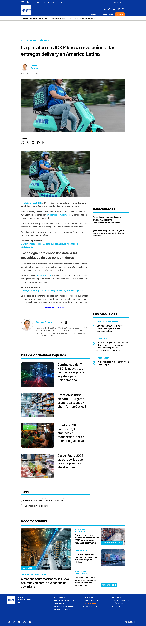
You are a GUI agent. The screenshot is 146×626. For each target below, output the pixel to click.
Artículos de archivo (63, 609)
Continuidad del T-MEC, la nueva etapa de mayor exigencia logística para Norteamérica (63, 18)
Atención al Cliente (91, 606)
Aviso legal (116, 606)
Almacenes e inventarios (64, 606)
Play (60, 2)
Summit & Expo (25, 600)
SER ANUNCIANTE (90, 603)
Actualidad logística (35, 40)
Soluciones (108, 14)
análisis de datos (43, 275)
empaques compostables (59, 215)
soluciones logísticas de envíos (36, 506)
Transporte (59, 603)
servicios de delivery (54, 500)
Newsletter (40, 2)
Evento (120, 14)
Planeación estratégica (64, 600)
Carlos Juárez (34, 67)
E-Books (51, 2)
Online (21, 597)
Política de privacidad (121, 600)
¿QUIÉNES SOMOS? (118, 603)
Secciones (95, 14)
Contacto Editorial (91, 600)
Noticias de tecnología (32, 500)
